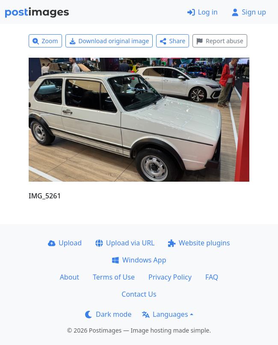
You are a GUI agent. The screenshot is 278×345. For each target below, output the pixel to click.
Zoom (45, 41)
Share (172, 41)
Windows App (139, 260)
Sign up (248, 12)
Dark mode (108, 314)
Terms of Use (114, 277)
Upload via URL (124, 243)
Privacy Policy (170, 277)
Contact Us (138, 294)
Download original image (109, 41)
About (69, 277)
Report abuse (219, 41)
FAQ (211, 277)
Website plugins (199, 243)
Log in (202, 12)
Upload (65, 243)
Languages (165, 314)
